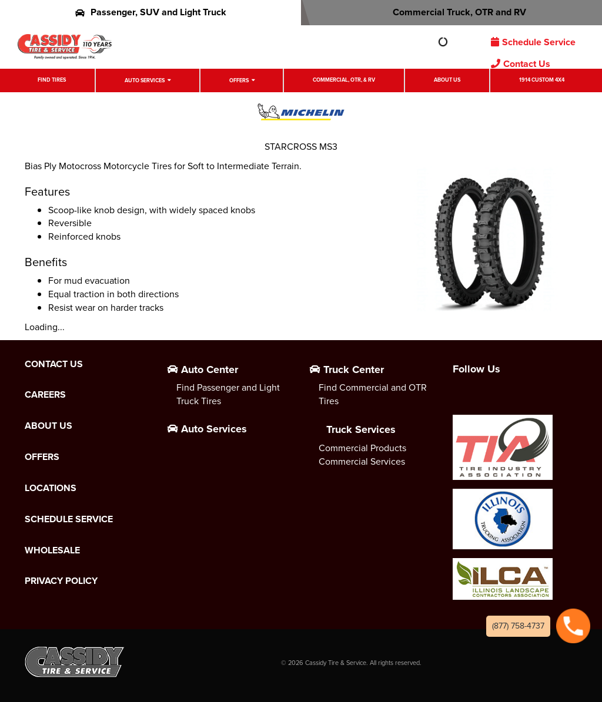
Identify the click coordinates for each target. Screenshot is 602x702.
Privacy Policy (61, 581)
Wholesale (52, 550)
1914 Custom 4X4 (541, 80)
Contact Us (520, 64)
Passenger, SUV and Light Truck (150, 12)
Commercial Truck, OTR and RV (451, 12)
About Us (447, 80)
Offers (239, 80)
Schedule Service (533, 42)
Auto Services (145, 80)
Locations (50, 488)
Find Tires (52, 80)
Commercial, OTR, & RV (344, 80)
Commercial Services (362, 461)
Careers (45, 394)
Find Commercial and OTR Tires (373, 394)
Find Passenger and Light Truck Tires (228, 394)
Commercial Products (362, 448)
